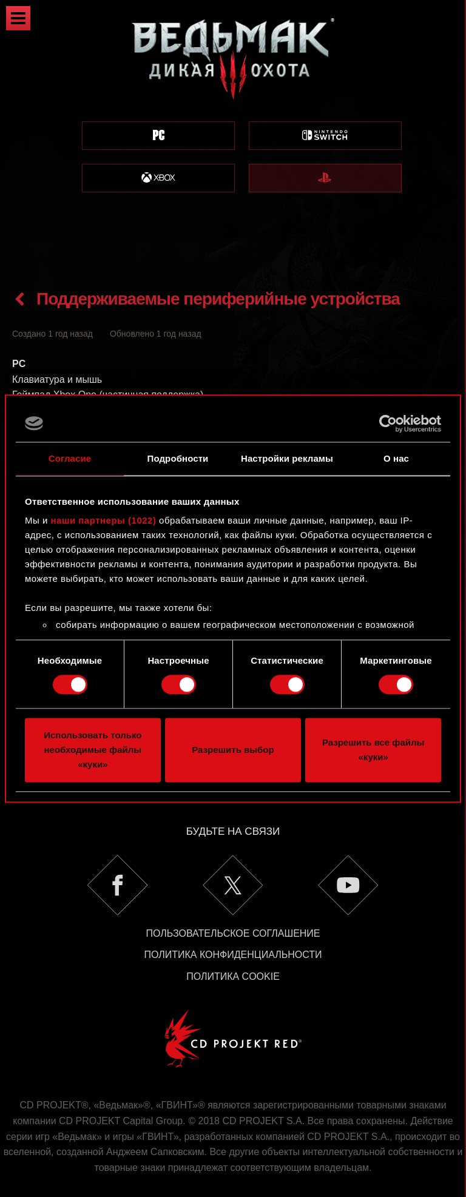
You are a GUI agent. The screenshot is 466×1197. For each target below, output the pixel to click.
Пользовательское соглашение (233, 904)
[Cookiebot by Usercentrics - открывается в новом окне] (388, 423)
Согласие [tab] (70, 458)
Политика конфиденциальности (233, 925)
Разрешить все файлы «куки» (373, 749)
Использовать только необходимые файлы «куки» (92, 749)
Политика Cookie (233, 947)
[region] (233, 121)
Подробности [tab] (178, 458)
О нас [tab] (396, 458)
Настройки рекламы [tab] (287, 458)
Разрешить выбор (233, 749)
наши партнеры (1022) (104, 520)
